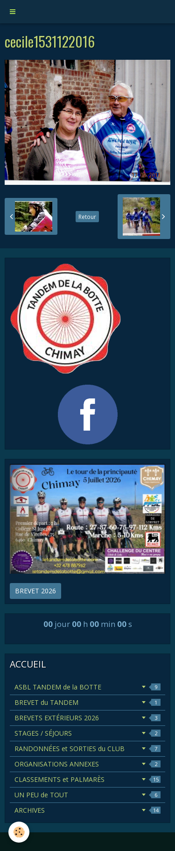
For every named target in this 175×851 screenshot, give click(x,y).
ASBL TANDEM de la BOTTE (87, 686)
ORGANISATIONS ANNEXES (87, 764)
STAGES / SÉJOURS (87, 733)
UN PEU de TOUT (87, 794)
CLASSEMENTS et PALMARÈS (87, 779)
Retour (87, 216)
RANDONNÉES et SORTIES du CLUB (87, 748)
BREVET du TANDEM (87, 702)
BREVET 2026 (35, 590)
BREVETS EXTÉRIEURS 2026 (87, 717)
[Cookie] (18, 832)
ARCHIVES (87, 810)
